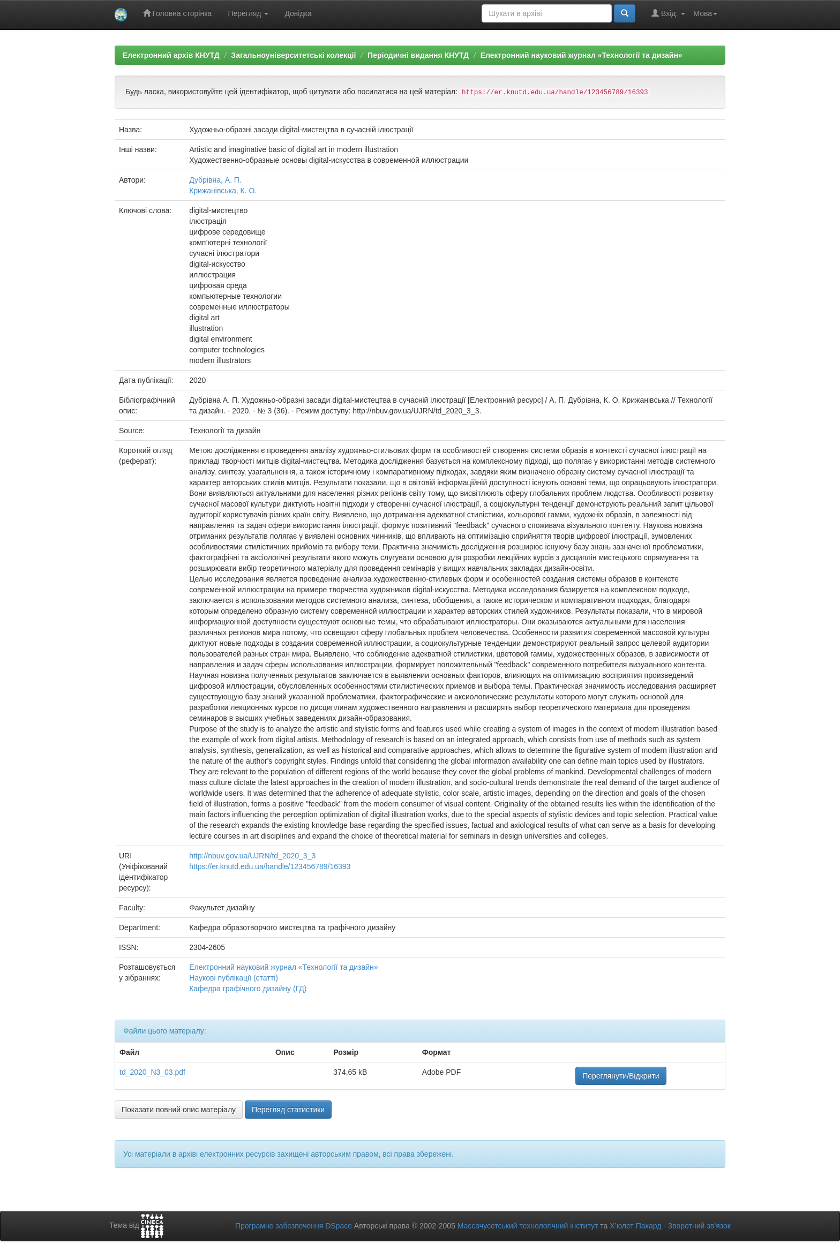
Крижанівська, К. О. (223, 190)
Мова (705, 13)
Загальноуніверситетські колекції (293, 55)
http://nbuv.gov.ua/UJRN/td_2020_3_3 (252, 855)
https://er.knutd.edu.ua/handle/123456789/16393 (269, 866)
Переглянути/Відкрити (620, 1076)
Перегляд (248, 13)
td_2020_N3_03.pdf (152, 1072)
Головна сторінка (177, 13)
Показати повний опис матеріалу (179, 1109)
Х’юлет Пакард (635, 1225)
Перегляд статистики (288, 1109)
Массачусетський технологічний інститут (528, 1225)
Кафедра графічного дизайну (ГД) (247, 988)
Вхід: (668, 13)
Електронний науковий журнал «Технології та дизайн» (581, 55)
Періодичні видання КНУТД (418, 55)
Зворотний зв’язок (699, 1225)
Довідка (297, 13)
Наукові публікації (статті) (233, 978)
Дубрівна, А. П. (215, 180)
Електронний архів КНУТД (171, 55)
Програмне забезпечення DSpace (293, 1225)
